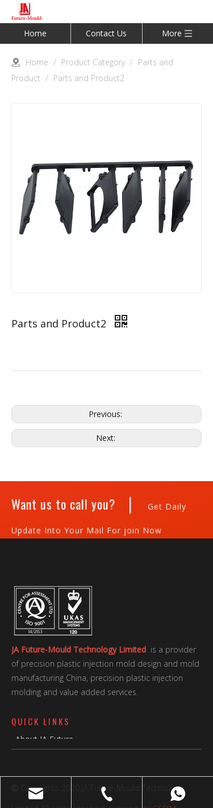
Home (35, 33)
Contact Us (106, 33)
